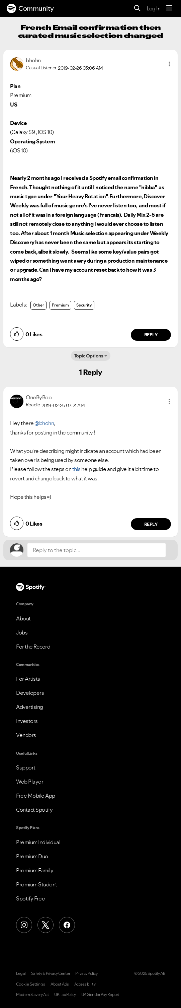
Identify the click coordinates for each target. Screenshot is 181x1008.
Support (25, 767)
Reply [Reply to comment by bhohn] (151, 334)
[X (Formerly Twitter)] (45, 925)
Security (84, 305)
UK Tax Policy (65, 994)
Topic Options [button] (88, 355)
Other (38, 305)
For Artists (28, 678)
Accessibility (85, 984)
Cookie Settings (30, 984)
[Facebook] (67, 925)
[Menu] (169, 8)
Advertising (29, 707)
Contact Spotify (34, 809)
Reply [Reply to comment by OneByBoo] (151, 524)
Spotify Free (30, 898)
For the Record (33, 646)
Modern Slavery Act (32, 994)
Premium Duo (32, 856)
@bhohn (44, 423)
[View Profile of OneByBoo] (39, 397)
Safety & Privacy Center (50, 973)
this (76, 469)
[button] (169, 64)
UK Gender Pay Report (100, 994)
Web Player (29, 781)
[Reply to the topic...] (96, 550)
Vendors (26, 735)
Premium (60, 305)
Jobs (21, 632)
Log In (153, 8)
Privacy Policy (86, 973)
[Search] (137, 8)
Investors (27, 721)
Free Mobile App (35, 795)
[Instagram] (24, 925)
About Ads (60, 984)
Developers (30, 692)
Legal (21, 973)
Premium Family (34, 870)
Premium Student (36, 884)
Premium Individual (38, 842)
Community (30, 8)
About (23, 618)
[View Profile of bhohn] (33, 60)
